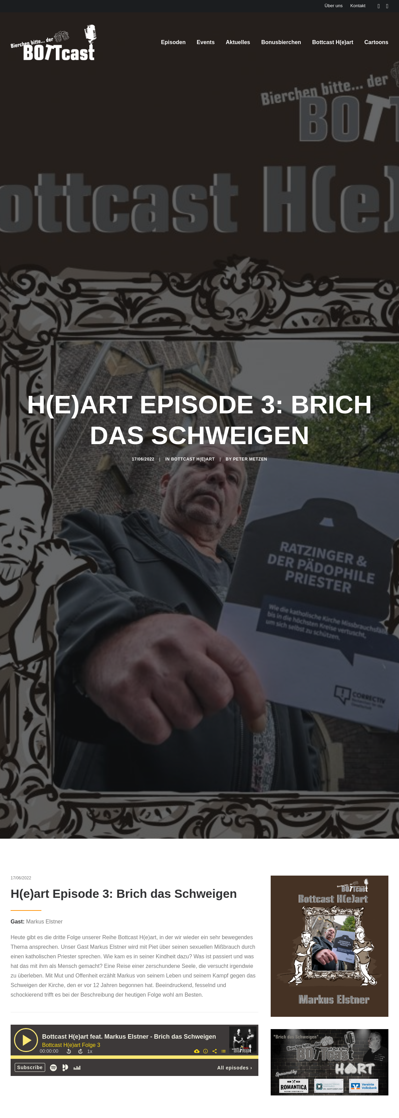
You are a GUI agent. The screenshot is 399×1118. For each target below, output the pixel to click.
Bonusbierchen (281, 42)
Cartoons (376, 42)
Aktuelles (238, 42)
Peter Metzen (250, 389)
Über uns (334, 5)
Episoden (173, 42)
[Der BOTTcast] (53, 42)
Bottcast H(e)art (332, 42)
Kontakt (357, 5)
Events (206, 42)
